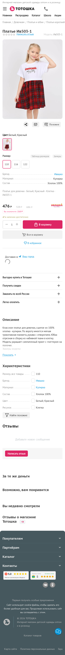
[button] (58, 631)
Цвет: (5, 135)
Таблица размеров (40, 156)
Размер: (7, 155)
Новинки (7, 15)
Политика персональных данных (37, 648)
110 (7, 164)
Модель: (48, 34)
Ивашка (40, 380)
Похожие (51, 124)
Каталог (36, 15)
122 (25, 164)
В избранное (33, 243)
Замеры (57, 156)
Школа (47, 15)
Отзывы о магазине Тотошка (19, 519)
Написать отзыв (25, 34)
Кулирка (40, 387)
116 (16, 164)
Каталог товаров (32, 635)
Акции (57, 15)
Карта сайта (10, 648)
